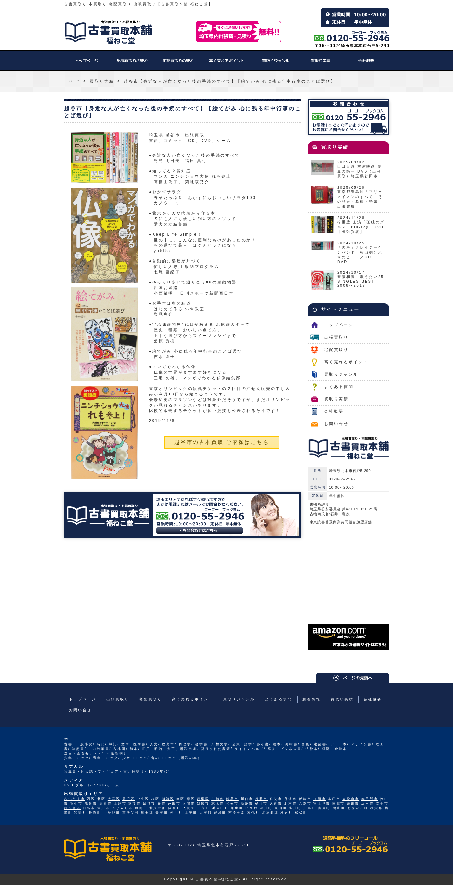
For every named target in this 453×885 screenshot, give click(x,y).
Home (73, 81)
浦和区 (168, 799)
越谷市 (149, 803)
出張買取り (132, 64)
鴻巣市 (91, 803)
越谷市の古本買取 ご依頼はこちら (221, 442)
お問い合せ (336, 424)
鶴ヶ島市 (72, 808)
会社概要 (366, 64)
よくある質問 (338, 386)
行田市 (261, 799)
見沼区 (128, 799)
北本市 (290, 803)
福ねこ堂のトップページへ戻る (108, 32)
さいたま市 (74, 799)
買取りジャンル (275, 64)
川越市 (217, 799)
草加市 (134, 803)
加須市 (319, 799)
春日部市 (369, 799)
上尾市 (120, 803)
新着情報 (311, 699)
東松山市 (350, 799)
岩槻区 (203, 799)
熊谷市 (232, 799)
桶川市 (261, 803)
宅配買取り (178, 64)
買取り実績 (321, 64)
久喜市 (276, 803)
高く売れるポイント (227, 64)
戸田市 (174, 803)
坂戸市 (367, 803)
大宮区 (114, 799)
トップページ (87, 64)
